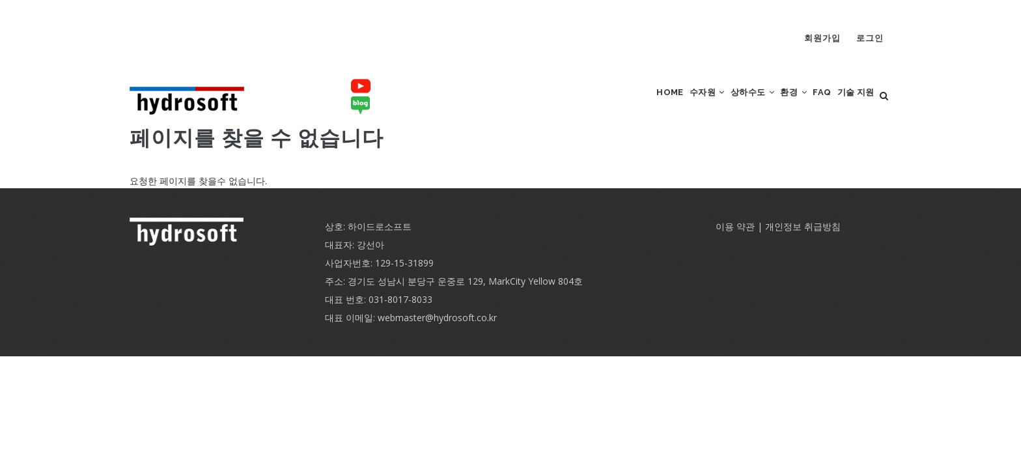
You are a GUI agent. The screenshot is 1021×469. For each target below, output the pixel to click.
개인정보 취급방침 (803, 244)
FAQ (805, 104)
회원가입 (822, 38)
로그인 (870, 38)
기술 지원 (849, 104)
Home (607, 104)
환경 (765, 104)
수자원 (655, 104)
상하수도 (713, 104)
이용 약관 (735, 244)
